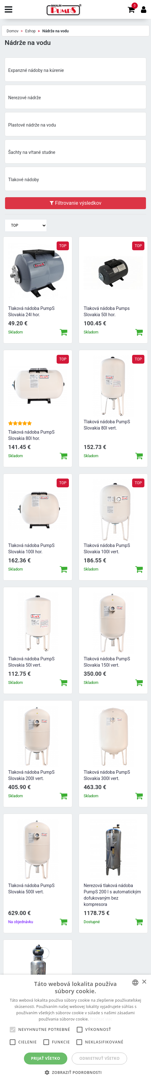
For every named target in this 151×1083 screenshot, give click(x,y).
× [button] (144, 982)
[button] (75, 1072)
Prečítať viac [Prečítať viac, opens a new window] (101, 1019)
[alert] (75, 1029)
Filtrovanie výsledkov (75, 203)
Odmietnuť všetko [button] (99, 1058)
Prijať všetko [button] (45, 1058)
